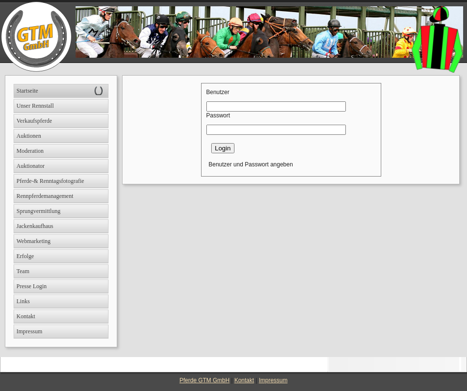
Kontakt (244, 380)
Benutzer (218, 92)
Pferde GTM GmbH (205, 380)
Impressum (273, 380)
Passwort (218, 115)
